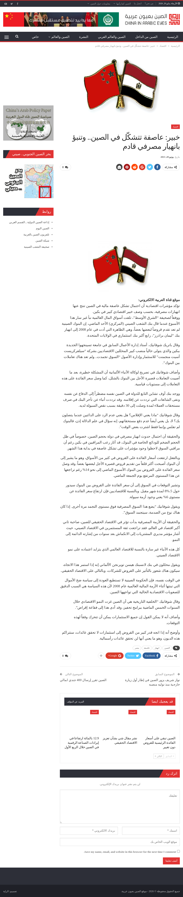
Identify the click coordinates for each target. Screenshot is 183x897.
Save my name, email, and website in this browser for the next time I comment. (130, 851)
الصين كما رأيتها (123, 3)
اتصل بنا (138, 3)
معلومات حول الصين (100, 3)
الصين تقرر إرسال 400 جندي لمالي (83, 679)
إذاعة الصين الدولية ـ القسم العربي (29, 222)
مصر (137, 648)
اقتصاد (175, 127)
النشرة (83, 37)
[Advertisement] (120, 204)
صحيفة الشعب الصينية (37, 246)
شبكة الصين (42, 240)
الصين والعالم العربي (111, 37)
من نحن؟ (149, 3)
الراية (6, 890)
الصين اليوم (42, 228)
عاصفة (147, 648)
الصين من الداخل (146, 37)
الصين (167, 648)
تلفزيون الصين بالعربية (36, 234)
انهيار (157, 648)
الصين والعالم (60, 37)
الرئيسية (172, 37)
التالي (158, 755)
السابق (169, 755)
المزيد (35, 37)
